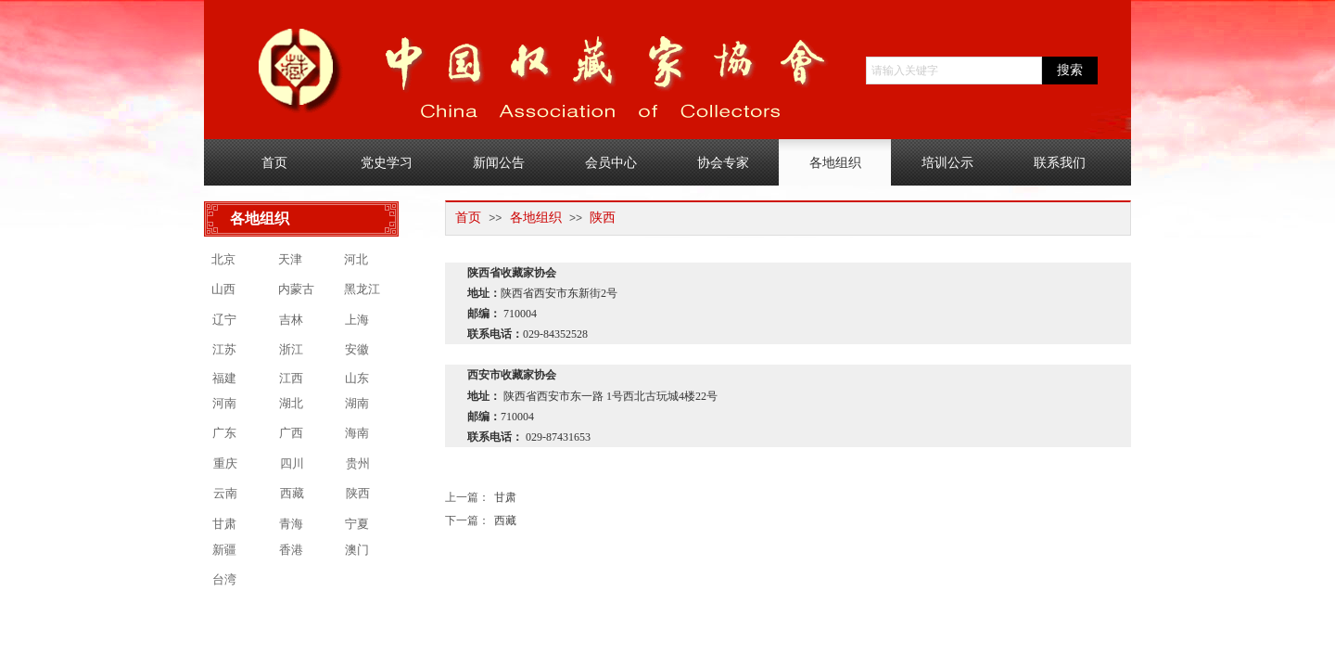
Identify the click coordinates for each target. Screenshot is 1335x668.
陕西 (603, 218)
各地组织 (536, 218)
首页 (468, 218)
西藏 (480, 521)
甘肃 (480, 497)
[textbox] (954, 70)
